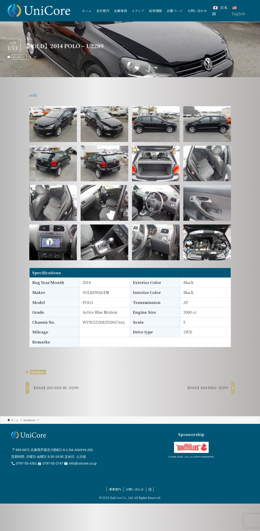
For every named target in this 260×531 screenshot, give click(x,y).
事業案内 (115, 489)
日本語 (219, 10)
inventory (19, 57)
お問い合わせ (135, 489)
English (238, 13)
